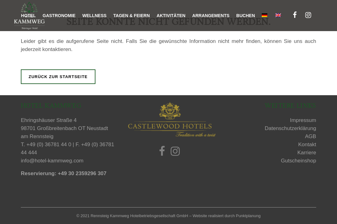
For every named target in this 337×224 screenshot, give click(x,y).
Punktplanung (248, 215)
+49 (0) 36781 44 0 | (51, 144)
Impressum (303, 120)
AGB (310, 136)
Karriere (306, 153)
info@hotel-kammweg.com (52, 161)
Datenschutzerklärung (290, 128)
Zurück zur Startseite (58, 76)
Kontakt (307, 144)
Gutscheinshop (298, 161)
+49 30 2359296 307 (82, 173)
